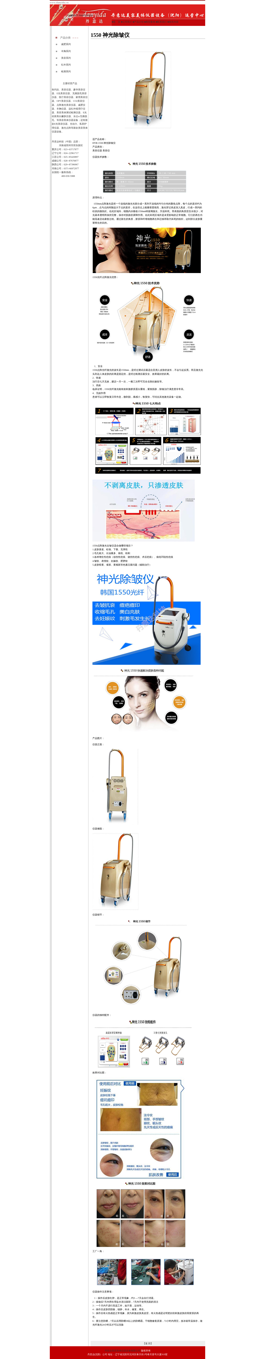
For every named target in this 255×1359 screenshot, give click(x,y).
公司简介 (127, 22)
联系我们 (162, 22)
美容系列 (66, 58)
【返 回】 (148, 1343)
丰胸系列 (66, 51)
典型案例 (150, 22)
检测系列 (66, 71)
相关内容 (173, 22)
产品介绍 (139, 22)
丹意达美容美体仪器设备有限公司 (122, 1350)
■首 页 (116, 22)
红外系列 (66, 64)
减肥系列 (66, 44)
